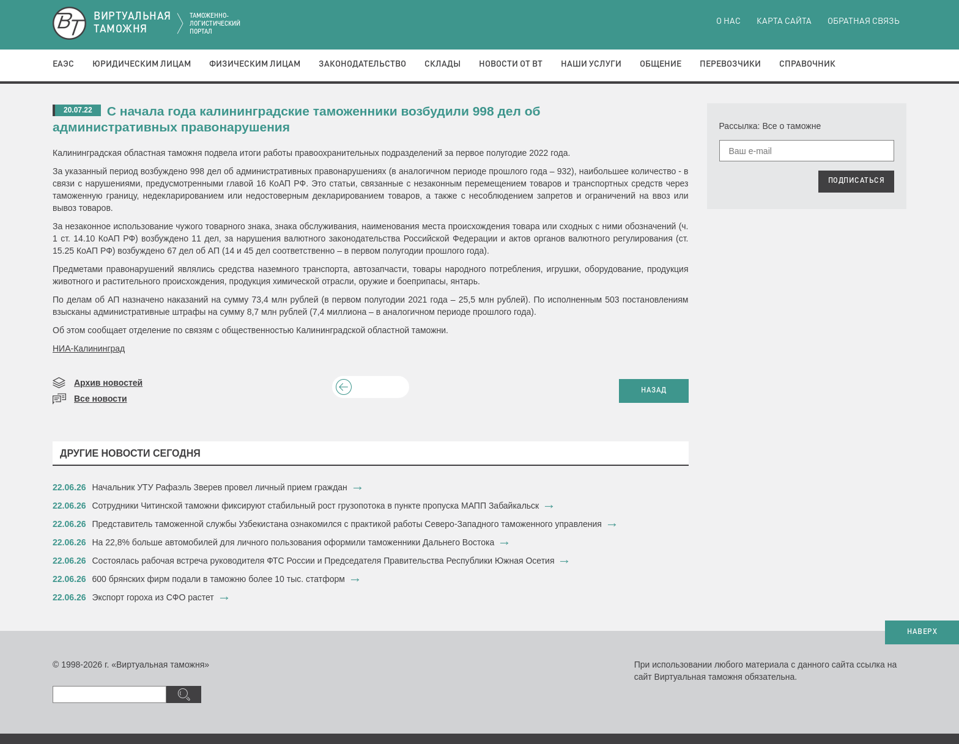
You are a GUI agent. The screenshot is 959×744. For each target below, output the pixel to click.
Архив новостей (108, 383)
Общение (660, 64)
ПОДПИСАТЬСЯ (856, 181)
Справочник (807, 64)
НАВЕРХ (922, 632)
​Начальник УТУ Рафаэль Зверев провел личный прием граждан (219, 487)
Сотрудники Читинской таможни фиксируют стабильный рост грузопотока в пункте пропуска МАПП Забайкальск (315, 505)
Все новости (100, 398)
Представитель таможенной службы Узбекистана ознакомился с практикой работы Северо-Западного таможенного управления (347, 524)
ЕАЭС (63, 64)
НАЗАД (654, 390)
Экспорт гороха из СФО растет (153, 597)
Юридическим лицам (141, 64)
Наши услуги (591, 64)
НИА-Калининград (89, 348)
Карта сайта (784, 21)
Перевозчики (730, 64)
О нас (728, 21)
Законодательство (362, 64)
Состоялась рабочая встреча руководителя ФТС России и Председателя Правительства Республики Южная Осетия (323, 560)
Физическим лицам (254, 64)
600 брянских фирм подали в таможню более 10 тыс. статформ (218, 579)
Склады (442, 64)
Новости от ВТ (510, 64)
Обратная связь (864, 21)
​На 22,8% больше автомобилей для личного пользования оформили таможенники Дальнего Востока (293, 542)
